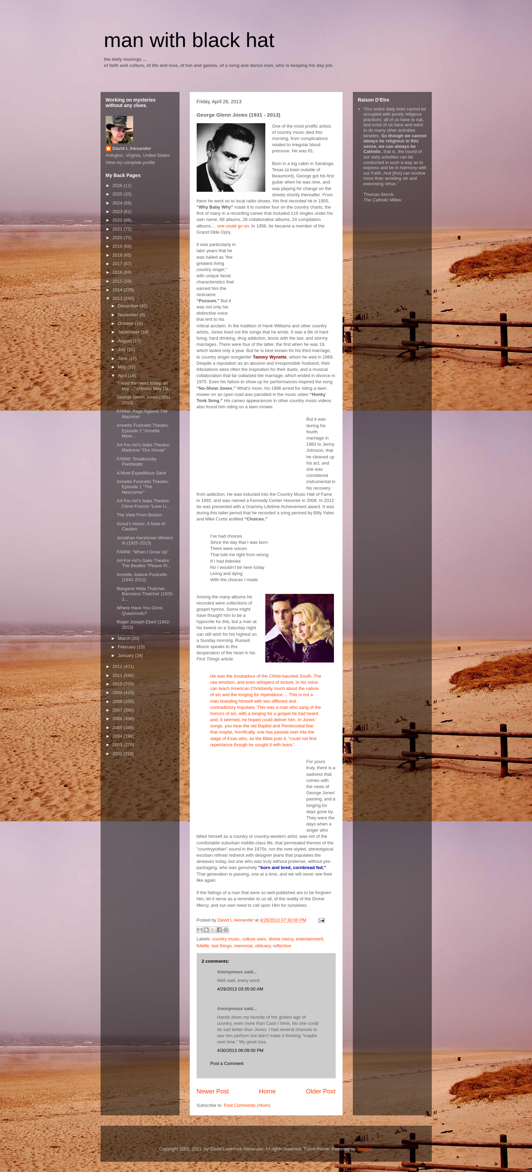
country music (226, 938)
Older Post (321, 1091)
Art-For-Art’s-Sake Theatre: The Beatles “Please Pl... (144, 563)
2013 (118, 298)
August (125, 340)
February (127, 646)
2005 (118, 727)
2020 (118, 237)
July (122, 349)
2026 (118, 185)
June (123, 358)
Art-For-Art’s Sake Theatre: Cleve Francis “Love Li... (143, 503)
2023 (118, 211)
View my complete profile (130, 162)
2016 (118, 272)
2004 (118, 736)
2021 (118, 229)
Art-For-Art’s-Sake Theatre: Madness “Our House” (143, 447)
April (123, 375)
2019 (118, 246)
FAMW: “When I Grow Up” (143, 551)
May (122, 367)
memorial (243, 945)
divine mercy (281, 938)
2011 (118, 675)
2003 (118, 744)
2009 (118, 692)
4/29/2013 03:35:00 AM (240, 989)
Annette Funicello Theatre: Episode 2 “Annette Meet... (143, 430)
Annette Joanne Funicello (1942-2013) (142, 577)
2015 (118, 281)
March (124, 638)
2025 (118, 194)
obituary (262, 945)
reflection (282, 945)
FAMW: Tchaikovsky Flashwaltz (137, 461)
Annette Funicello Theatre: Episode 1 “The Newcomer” (143, 487)
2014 (118, 289)
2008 (118, 701)
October (126, 323)
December (129, 305)
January (126, 655)
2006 (118, 718)
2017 (118, 263)
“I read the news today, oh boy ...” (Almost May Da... (144, 385)
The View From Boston (139, 514)
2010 (118, 684)
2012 (118, 666)
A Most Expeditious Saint (141, 473)
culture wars (254, 938)
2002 (118, 753)
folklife (203, 945)
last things (222, 945)
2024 (118, 203)
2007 (118, 710)
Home (267, 1091)
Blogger (364, 1148)
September (129, 332)
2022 (118, 220)
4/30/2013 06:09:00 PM (240, 1050)
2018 (118, 255)
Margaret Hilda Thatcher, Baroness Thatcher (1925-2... (145, 594)
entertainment (309, 938)
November (129, 314)
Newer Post (213, 1091)
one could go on (233, 225)
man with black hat (189, 39)
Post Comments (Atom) (247, 1105)
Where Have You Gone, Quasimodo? (140, 610)
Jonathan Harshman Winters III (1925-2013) (145, 540)
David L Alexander (132, 148)
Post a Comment (227, 1063)
